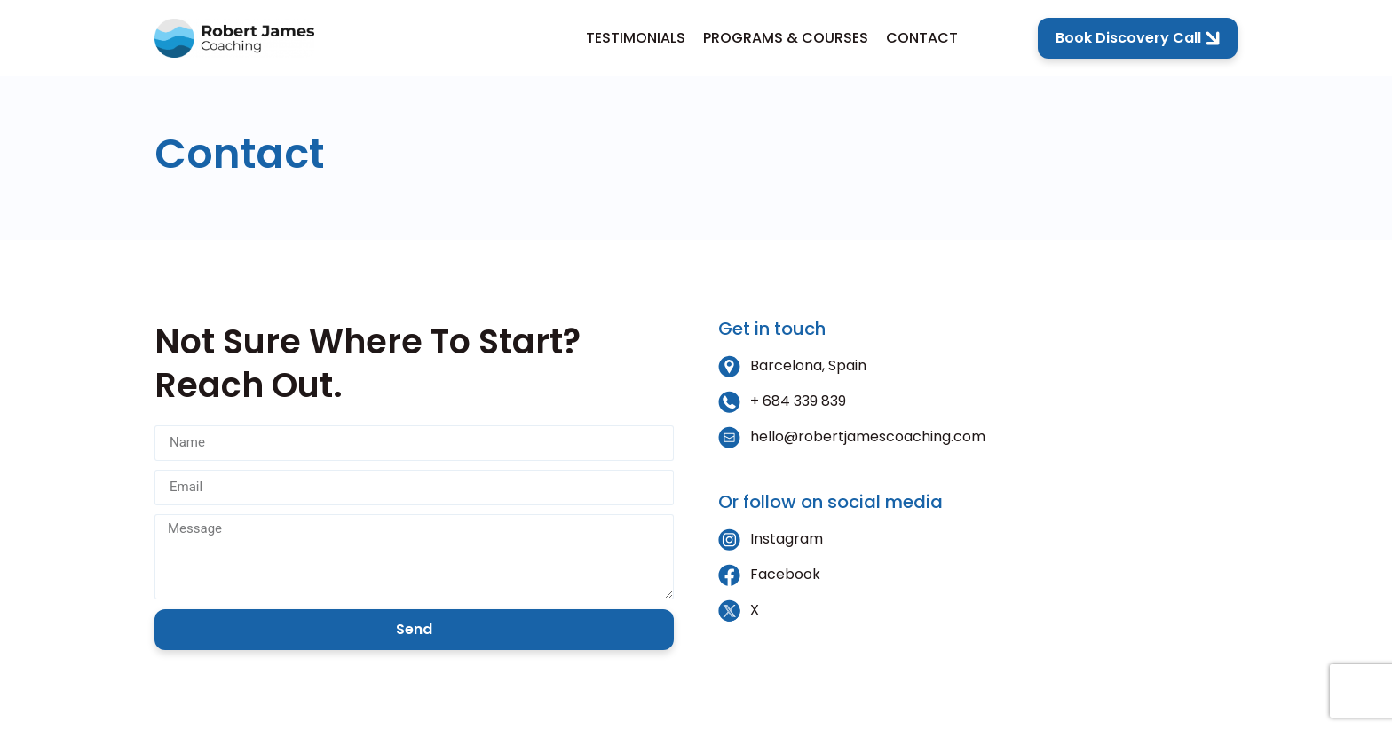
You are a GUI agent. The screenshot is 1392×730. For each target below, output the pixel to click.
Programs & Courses (785, 38)
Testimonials (635, 38)
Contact (922, 38)
